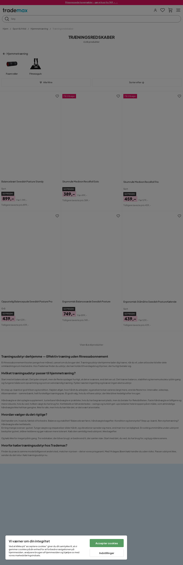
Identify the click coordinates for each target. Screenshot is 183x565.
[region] (66, 547)
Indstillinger (106, 553)
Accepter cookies (106, 543)
